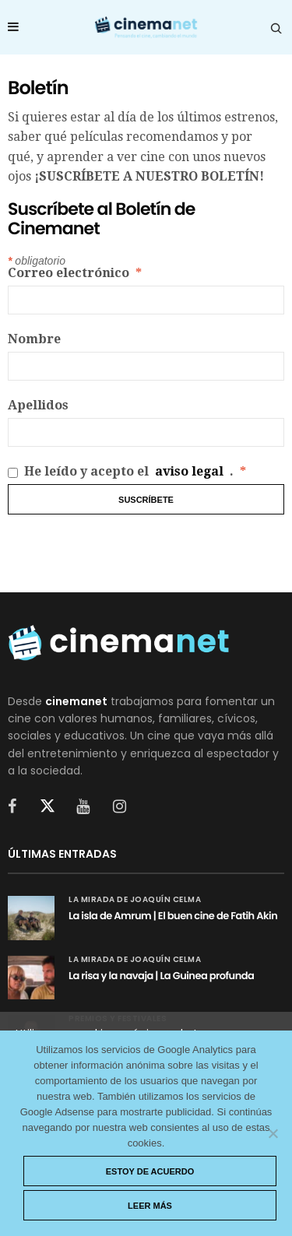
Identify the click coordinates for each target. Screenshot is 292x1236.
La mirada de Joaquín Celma (135, 900)
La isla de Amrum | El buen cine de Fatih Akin (173, 915)
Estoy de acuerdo (150, 1171)
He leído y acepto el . (127, 471)
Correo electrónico (75, 273)
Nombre (34, 339)
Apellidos (38, 405)
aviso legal (189, 471)
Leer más (150, 1205)
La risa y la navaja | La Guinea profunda (161, 975)
